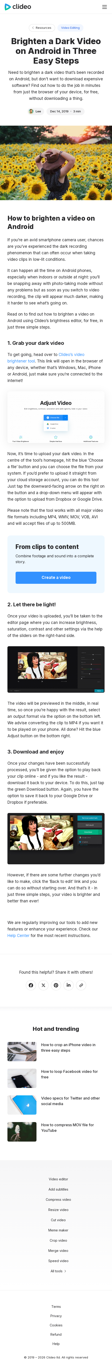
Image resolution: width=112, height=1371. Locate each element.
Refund (56, 1334)
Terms (56, 1307)
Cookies (56, 1325)
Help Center (18, 935)
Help (56, 1344)
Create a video (56, 577)
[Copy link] (81, 985)
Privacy (56, 1316)
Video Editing (70, 27)
